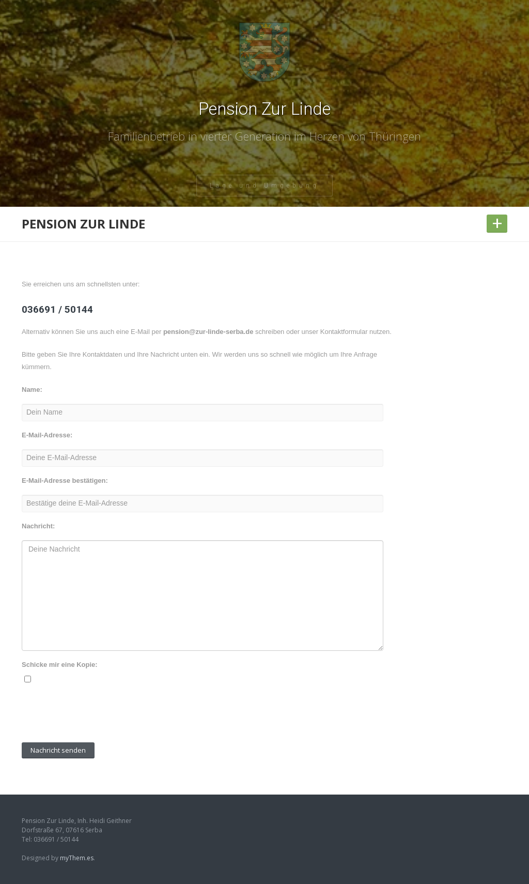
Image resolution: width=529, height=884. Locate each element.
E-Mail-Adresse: (47, 435)
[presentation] (100, 714)
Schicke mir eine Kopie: (60, 664)
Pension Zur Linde (264, 109)
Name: (32, 389)
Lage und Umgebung (264, 185)
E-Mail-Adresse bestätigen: (65, 480)
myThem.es (77, 857)
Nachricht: (38, 526)
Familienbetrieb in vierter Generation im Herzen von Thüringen (264, 136)
